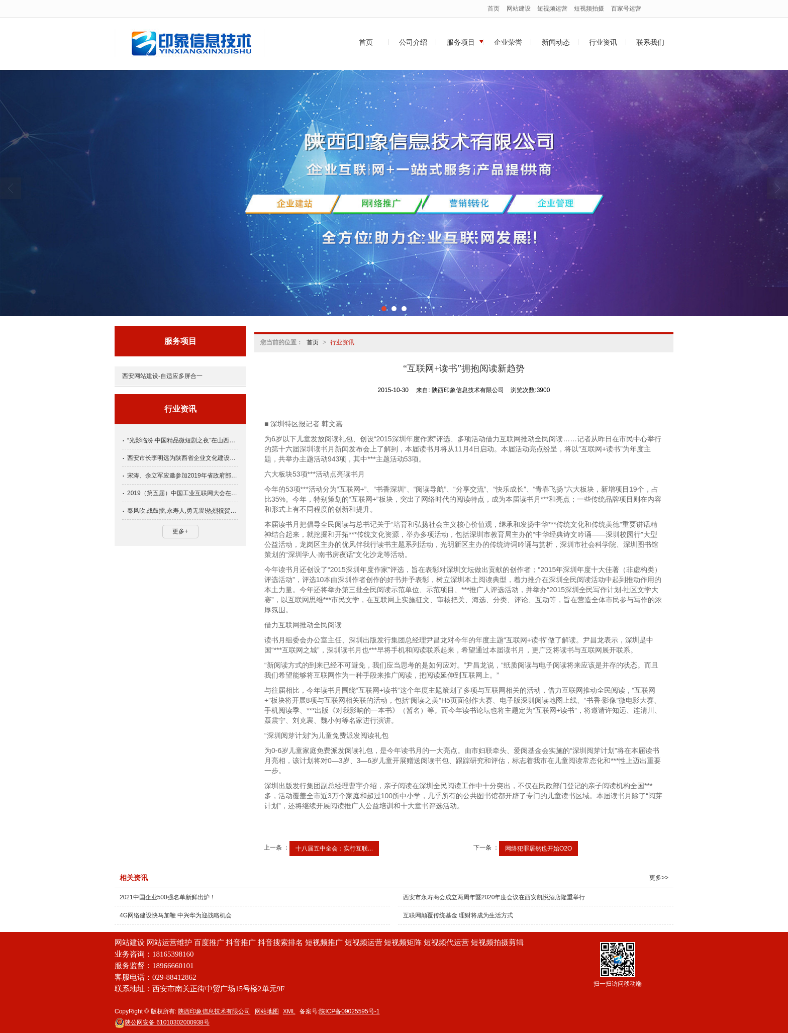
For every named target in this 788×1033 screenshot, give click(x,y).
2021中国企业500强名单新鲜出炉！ (168, 897)
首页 (493, 8)
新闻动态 (556, 42)
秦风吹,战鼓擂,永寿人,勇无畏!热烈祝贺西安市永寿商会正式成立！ (182, 510)
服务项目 (461, 42)
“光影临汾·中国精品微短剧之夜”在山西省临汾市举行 (182, 440)
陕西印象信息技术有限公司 (214, 1011)
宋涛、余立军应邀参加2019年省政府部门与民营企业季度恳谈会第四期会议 (182, 475)
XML (289, 1011)
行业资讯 (603, 42)
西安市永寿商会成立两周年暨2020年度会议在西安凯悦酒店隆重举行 (494, 897)
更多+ (180, 531)
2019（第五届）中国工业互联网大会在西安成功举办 (182, 493)
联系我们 (650, 42)
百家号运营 (626, 8)
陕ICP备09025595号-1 (349, 1011)
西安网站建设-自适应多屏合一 (162, 376)
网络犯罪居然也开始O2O (538, 848)
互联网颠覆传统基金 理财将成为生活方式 (458, 915)
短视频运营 (552, 8)
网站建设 (519, 8)
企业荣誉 (508, 42)
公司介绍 (413, 42)
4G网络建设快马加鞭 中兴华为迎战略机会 (176, 915)
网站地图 (267, 1011)
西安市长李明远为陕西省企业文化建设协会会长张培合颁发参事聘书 (182, 457)
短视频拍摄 (589, 8)
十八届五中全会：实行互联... (334, 848)
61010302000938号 (162, 1022)
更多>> (658, 877)
